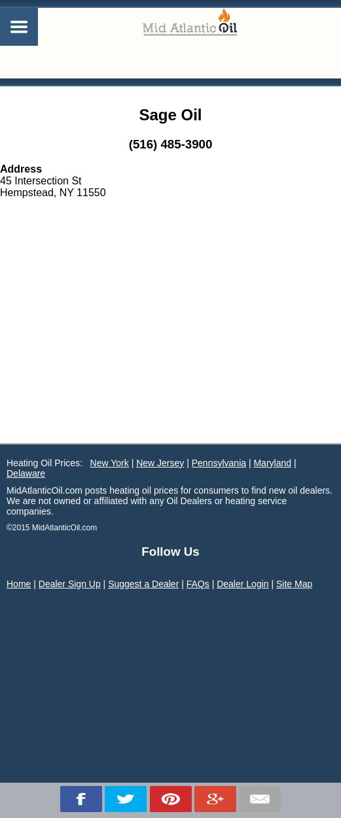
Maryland (272, 463)
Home (19, 584)
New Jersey (160, 463)
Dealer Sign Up (70, 584)
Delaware (26, 473)
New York (109, 463)
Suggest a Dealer (143, 584)
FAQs (198, 584)
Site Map (294, 584)
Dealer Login (242, 584)
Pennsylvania (219, 463)
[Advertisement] (170, 345)
